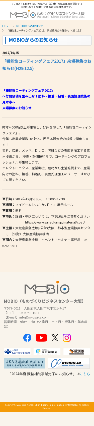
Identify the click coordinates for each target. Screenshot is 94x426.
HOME (6, 26)
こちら (85, 373)
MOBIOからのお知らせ (29, 26)
